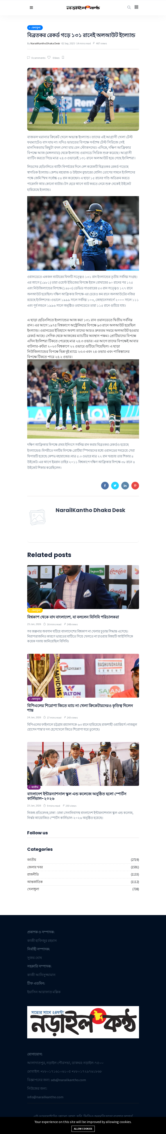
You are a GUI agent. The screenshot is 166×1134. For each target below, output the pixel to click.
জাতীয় (31, 860)
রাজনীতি (33, 874)
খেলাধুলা (33, 889)
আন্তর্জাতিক (35, 882)
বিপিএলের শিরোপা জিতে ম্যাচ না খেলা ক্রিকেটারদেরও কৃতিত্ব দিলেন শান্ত (80, 708)
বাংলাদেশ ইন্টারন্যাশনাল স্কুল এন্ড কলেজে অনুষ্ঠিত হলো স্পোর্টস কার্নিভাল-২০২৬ (76, 796)
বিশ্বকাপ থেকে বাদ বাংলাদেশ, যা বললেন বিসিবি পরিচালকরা (73, 617)
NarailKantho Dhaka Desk (45, 43)
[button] (31, 8)
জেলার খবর (35, 867)
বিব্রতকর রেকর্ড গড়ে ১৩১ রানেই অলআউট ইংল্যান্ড (81, 35)
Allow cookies (83, 1128)
